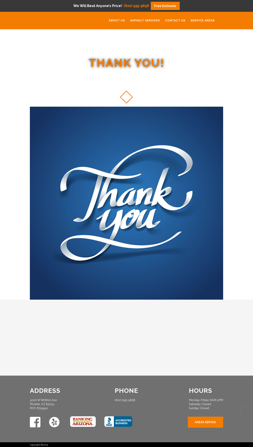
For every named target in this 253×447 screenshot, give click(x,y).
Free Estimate (165, 6)
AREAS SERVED (205, 422)
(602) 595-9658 (136, 6)
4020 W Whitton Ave (43, 400)
